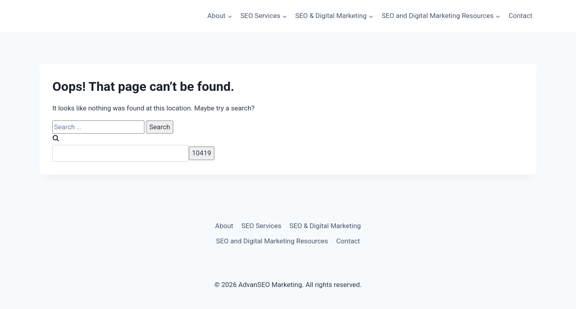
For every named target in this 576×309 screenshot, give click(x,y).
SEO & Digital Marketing (325, 226)
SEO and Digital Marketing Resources (272, 241)
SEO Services (261, 226)
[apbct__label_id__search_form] (120, 153)
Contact (520, 16)
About (224, 226)
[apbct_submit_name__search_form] (201, 153)
